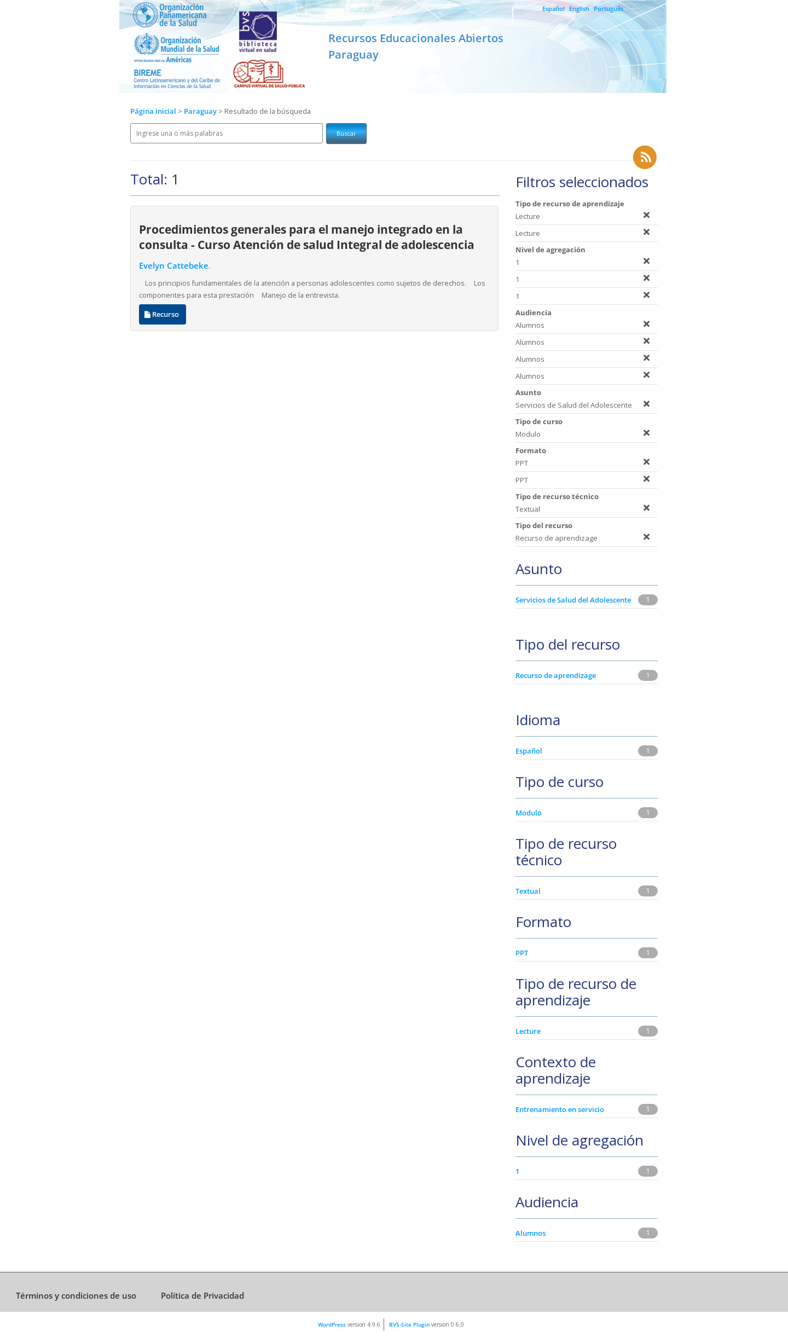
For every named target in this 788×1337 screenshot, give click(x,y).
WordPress (332, 1324)
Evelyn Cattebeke (173, 265)
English (579, 8)
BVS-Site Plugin (409, 1324)
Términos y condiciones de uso (76, 1295)
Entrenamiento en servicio (559, 1109)
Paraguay (201, 111)
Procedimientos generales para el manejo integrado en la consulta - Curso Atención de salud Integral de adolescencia (306, 237)
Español (553, 8)
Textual (528, 891)
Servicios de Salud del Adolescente (573, 600)
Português (608, 8)
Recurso (162, 314)
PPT (521, 953)
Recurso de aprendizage (555, 675)
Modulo (528, 813)
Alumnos (530, 1233)
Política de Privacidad (202, 1295)
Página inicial (153, 111)
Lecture (528, 1031)
